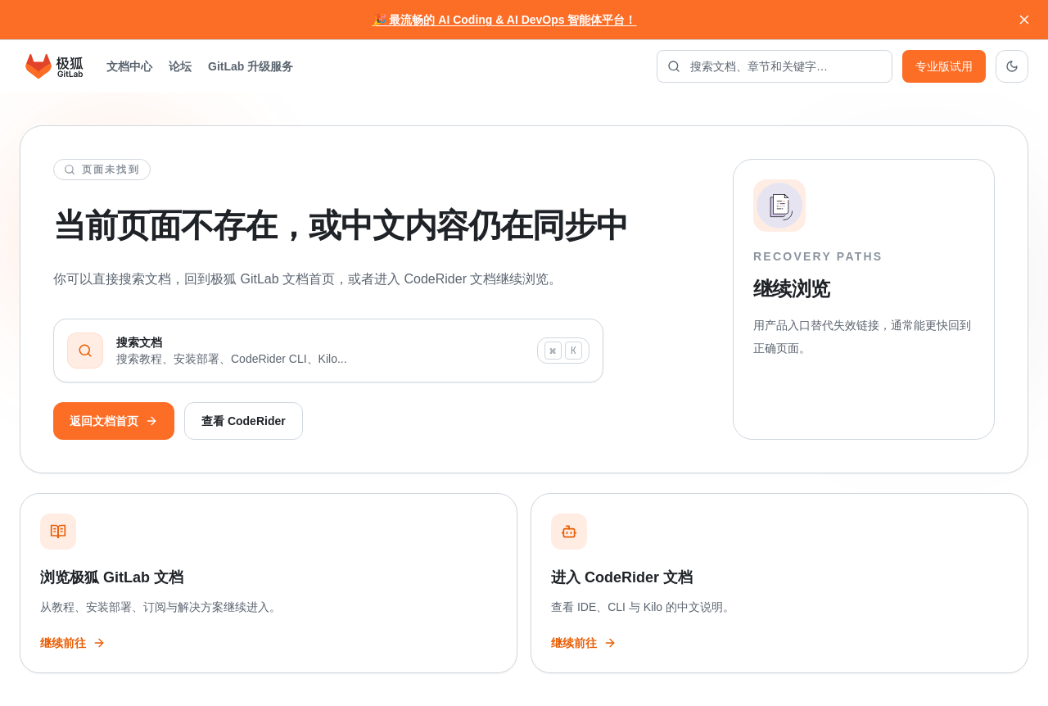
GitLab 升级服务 (250, 66)
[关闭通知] (1024, 19)
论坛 (180, 66)
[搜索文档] (774, 66)
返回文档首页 (114, 421)
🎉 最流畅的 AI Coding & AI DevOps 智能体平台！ (505, 19)
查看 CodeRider (243, 421)
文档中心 (129, 66)
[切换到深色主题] (1012, 66)
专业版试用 (944, 66)
